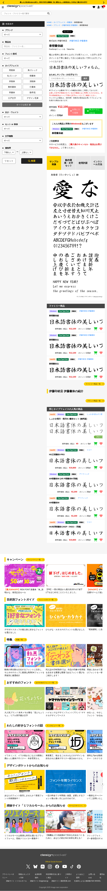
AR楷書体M (54, 503)
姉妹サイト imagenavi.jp (39, 881)
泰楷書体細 (57, 133)
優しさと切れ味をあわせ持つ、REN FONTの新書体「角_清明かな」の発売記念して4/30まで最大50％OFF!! (53, 2)
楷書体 (69, 22)
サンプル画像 (53, 163)
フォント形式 (9, 54)
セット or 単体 (10, 124)
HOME (49, 22)
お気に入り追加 (75, 111)
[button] (102, 578)
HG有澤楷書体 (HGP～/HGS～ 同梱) (65, 527)
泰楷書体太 (54, 340)
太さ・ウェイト (10, 112)
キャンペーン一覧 (34, 560)
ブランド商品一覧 (94, 401)
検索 (31, 161)
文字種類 (7, 136)
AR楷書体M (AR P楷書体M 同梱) (63, 479)
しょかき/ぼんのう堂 (94, 414)
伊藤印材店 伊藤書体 (70, 25)
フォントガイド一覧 (46, 600)
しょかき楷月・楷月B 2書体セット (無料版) (68, 419)
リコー (89, 450)
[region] (76, 85)
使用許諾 (83, 163)
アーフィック (84, 474)
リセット (8, 161)
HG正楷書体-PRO (57, 455)
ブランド (7, 30)
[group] (24, 579)
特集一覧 (19, 640)
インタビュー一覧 (53, 726)
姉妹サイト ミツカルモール (16, 881)
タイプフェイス (59, 22)
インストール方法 (97, 163)
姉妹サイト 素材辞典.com (61, 881)
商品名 (6, 42)
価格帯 (6, 148)
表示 (85, 78)
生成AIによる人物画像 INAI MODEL (87, 881)
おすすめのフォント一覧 (45, 683)
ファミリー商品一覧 (93, 384)
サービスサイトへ (75, 806)
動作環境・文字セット (68, 163)
